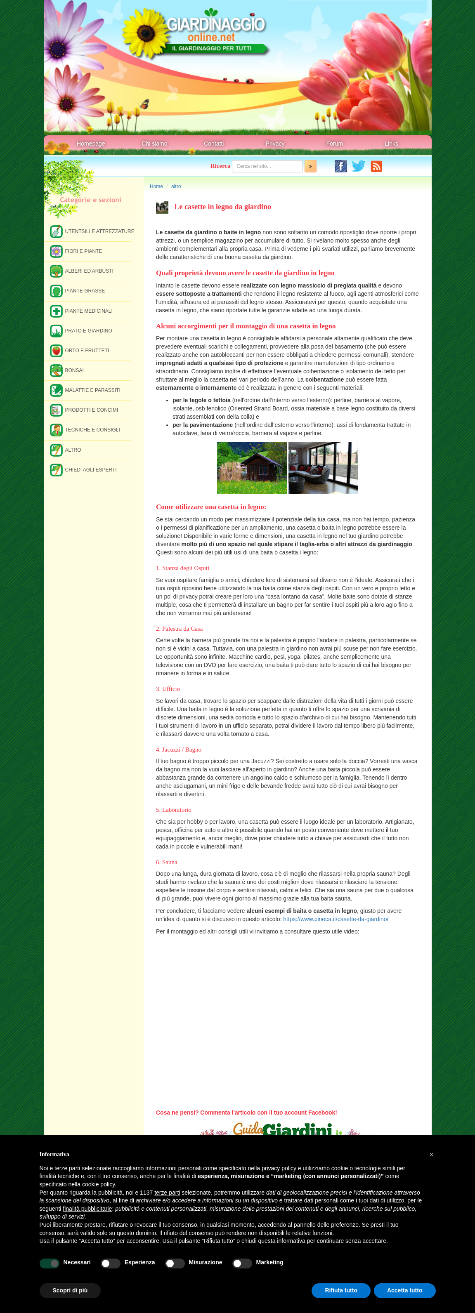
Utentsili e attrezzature (91, 231)
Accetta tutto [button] (405, 1290)
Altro (65, 450)
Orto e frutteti (79, 350)
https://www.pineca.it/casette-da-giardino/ (335, 919)
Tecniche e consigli (85, 429)
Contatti (214, 143)
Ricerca (220, 166)
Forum (334, 143)
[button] (431, 1154)
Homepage (91, 143)
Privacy (275, 143)
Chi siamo (154, 143)
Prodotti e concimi (84, 410)
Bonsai (67, 370)
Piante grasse (77, 290)
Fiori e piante (76, 251)
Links (391, 143)
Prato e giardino (81, 330)
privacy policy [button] (279, 1168)
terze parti (167, 1192)
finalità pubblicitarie (87, 1208)
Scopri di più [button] (70, 1290)
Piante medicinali (81, 311)
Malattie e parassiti (85, 390)
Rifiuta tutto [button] (341, 1290)
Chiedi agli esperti (83, 469)
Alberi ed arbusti (81, 271)
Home (156, 186)
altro (176, 186)
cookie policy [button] (98, 1184)
